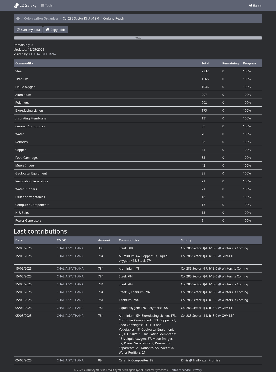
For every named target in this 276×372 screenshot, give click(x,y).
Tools (47, 5)
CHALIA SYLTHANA (42, 54)
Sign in (255, 5)
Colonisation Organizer (41, 18)
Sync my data (28, 30)
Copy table (56, 30)
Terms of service (180, 370)
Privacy (197, 370)
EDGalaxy (25, 5)
